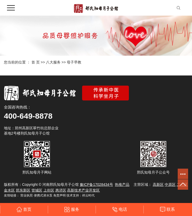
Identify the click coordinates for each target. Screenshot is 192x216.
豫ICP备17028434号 (96, 184)
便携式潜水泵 (43, 195)
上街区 (48, 190)
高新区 (158, 184)
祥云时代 (88, 195)
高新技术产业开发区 (83, 190)
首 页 (35, 62)
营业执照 (26, 195)
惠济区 (60, 190)
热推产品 (122, 184)
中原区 (170, 184)
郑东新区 (23, 190)
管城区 (36, 190)
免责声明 (59, 195)
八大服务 (53, 62)
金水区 (9, 190)
